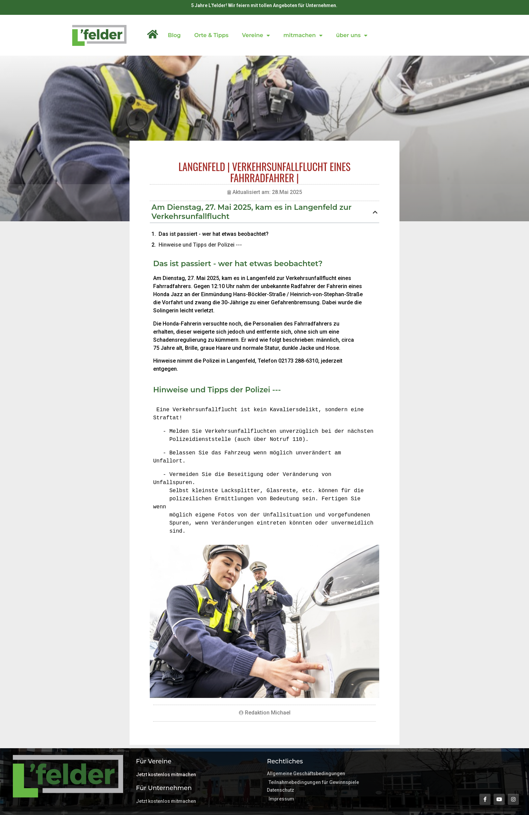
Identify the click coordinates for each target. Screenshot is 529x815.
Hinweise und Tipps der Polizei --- (200, 245)
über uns (351, 35)
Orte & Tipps (211, 35)
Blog (174, 35)
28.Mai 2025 (287, 192)
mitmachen (303, 35)
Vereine (256, 35)
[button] (375, 212)
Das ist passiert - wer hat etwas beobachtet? (214, 234)
